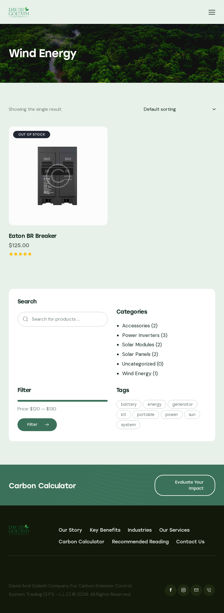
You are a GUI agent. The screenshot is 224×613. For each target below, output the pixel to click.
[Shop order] (179, 109)
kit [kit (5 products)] (123, 414)
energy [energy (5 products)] (155, 404)
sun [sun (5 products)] (192, 414)
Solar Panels (136, 354)
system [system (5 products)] (128, 425)
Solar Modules (138, 344)
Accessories (136, 325)
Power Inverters (141, 335)
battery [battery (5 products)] (129, 404)
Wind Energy (136, 373)
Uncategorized (138, 364)
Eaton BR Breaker (33, 236)
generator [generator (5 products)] (182, 404)
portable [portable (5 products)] (146, 414)
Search (24, 319)
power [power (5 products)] (171, 414)
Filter (32, 424)
